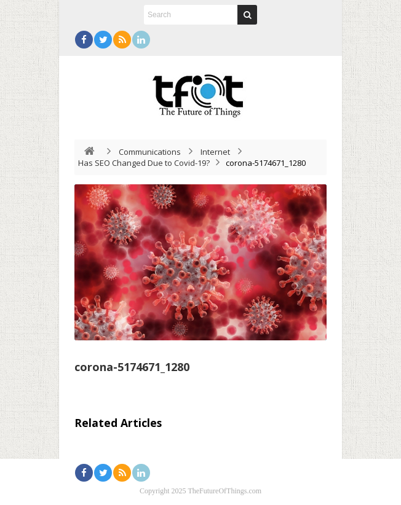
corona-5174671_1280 (131, 366)
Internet (215, 151)
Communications (150, 151)
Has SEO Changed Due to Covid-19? (144, 162)
